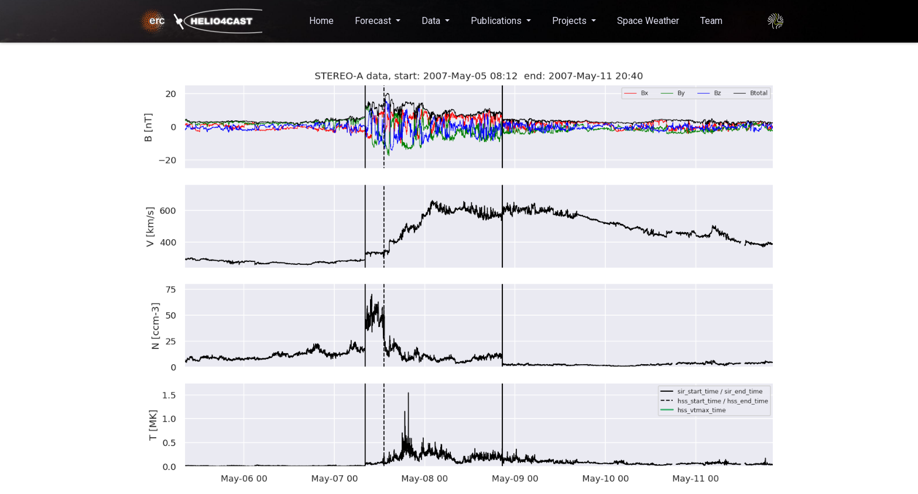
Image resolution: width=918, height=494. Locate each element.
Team (711, 20)
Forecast (374, 20)
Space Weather (648, 20)
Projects (570, 20)
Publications (497, 20)
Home (321, 20)
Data (432, 20)
